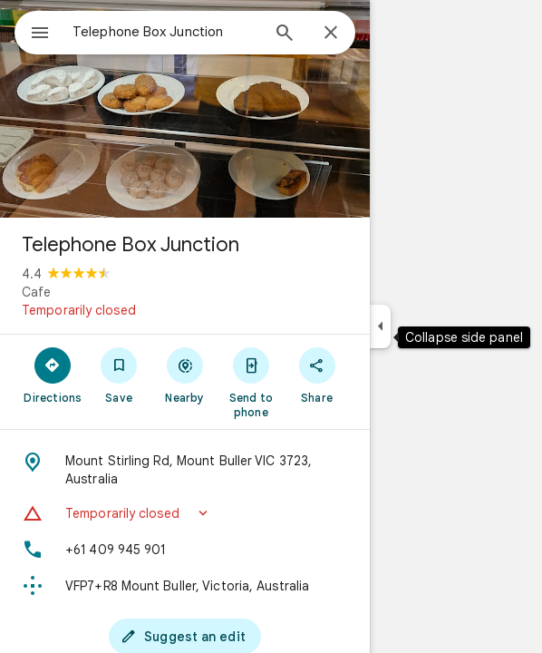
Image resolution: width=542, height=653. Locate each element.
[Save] (119, 374)
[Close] (330, 33)
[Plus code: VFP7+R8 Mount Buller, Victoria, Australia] (185, 586)
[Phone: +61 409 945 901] (185, 549)
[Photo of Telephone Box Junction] (185, 109)
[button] (185, 513)
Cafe (36, 292)
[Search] (284, 34)
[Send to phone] (251, 382)
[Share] (317, 374)
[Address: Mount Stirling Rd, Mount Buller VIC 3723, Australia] (185, 469)
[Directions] (53, 374)
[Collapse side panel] (380, 326)
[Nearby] (185, 374)
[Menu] (40, 34)
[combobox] (166, 32)
